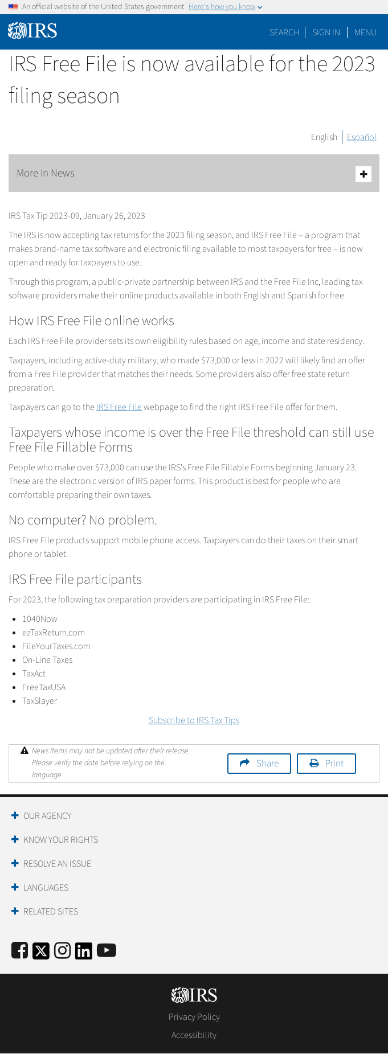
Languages (45, 887)
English (324, 137)
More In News (194, 174)
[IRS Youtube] (106, 951)
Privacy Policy (194, 1017)
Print (334, 763)
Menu (365, 32)
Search (284, 32)
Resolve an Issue (57, 864)
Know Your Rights (60, 840)
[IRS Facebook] (19, 951)
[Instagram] (62, 951)
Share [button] (267, 763)
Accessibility (194, 1035)
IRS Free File (119, 407)
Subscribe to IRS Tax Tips (194, 720)
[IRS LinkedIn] (83, 955)
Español (362, 137)
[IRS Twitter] (41, 955)
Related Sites (50, 911)
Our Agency (47, 816)
